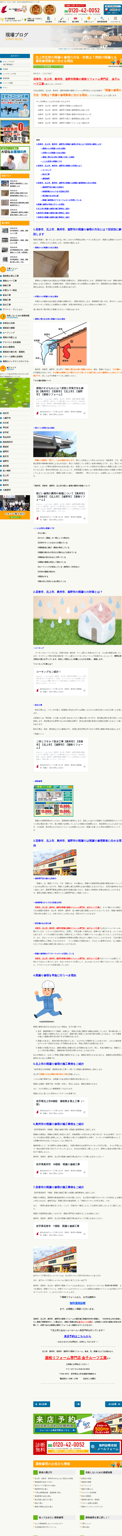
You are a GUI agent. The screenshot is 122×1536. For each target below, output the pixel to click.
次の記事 (112, 1404)
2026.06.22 (15, 183)
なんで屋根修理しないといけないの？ (49, 1523)
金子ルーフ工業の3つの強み (45, 1485)
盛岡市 (6, 451)
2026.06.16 (15, 231)
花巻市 (6, 480)
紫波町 (6, 447)
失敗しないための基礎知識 (32, 19)
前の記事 (43, 1404)
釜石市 (6, 456)
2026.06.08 (15, 203)
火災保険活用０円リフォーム (45, 1527)
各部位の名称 (86, 1478)
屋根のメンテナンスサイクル (92, 1507)
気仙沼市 (7, 437)
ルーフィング (86, 1485)
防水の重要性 (86, 1496)
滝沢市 (6, 413)
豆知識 (47, 67)
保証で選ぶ (39, 1503)
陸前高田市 (8, 442)
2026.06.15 (15, 193)
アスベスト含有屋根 (88, 1492)
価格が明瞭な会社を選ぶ (44, 1507)
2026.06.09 (15, 250)
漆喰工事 (7, 285)
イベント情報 (8, 83)
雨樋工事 (7, 300)
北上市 (6, 475)
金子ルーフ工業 (85, 1322)
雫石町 (6, 427)
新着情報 (6, 78)
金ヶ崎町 (7, 471)
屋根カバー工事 (10, 281)
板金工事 (7, 295)
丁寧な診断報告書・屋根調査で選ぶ (48, 1492)
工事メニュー (89, 20)
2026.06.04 (15, 259)
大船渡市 (7, 490)
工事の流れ (62, 20)
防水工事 (7, 305)
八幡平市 (7, 418)
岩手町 (6, 432)
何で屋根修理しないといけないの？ (11, 19)
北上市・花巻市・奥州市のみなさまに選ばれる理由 (54, 1478)
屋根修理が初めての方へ (44, 1482)
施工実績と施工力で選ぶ (44, 1500)
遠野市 (6, 461)
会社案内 (48, 20)
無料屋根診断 (102, 20)
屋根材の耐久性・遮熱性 (90, 1500)
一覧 (78, 1404)
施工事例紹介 (8, 64)
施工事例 (75, 20)
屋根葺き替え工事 (11, 276)
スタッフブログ (39, 67)
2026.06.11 (15, 240)
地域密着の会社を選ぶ (43, 1496)
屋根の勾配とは (87, 1489)
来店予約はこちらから (77, 1336)
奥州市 (6, 485)
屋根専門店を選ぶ (41, 1489)
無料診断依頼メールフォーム (105, 1447)
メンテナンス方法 (57, 67)
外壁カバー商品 (10, 290)
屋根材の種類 (86, 1482)
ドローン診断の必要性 (89, 1503)
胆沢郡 (6, 466)
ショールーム (115, 20)
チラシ (5, 87)
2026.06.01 (15, 212)
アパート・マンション (13, 309)
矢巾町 (6, 423)
